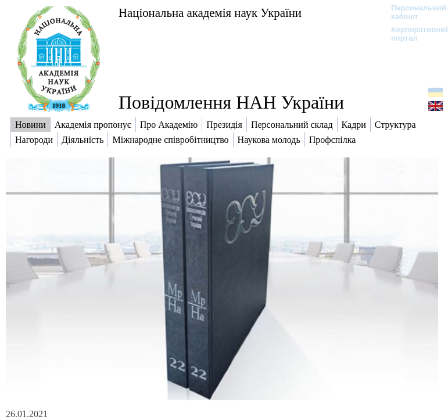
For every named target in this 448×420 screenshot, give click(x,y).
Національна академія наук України (210, 12)
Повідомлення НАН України (231, 102)
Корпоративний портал (413, 33)
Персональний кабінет (413, 12)
